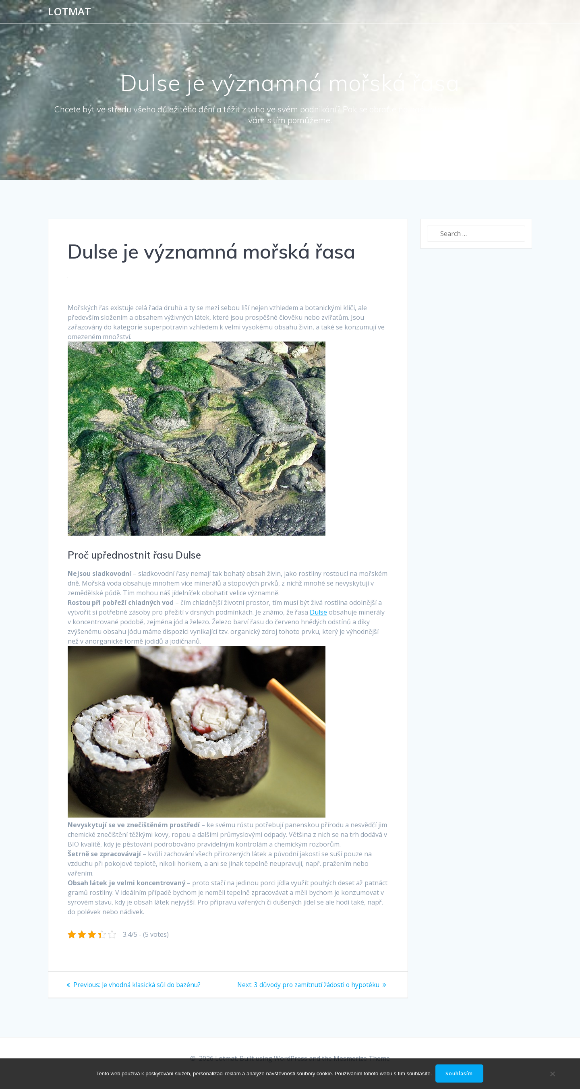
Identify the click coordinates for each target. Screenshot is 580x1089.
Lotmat (69, 11)
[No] (551, 1074)
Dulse (318, 612)
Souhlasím (460, 1073)
